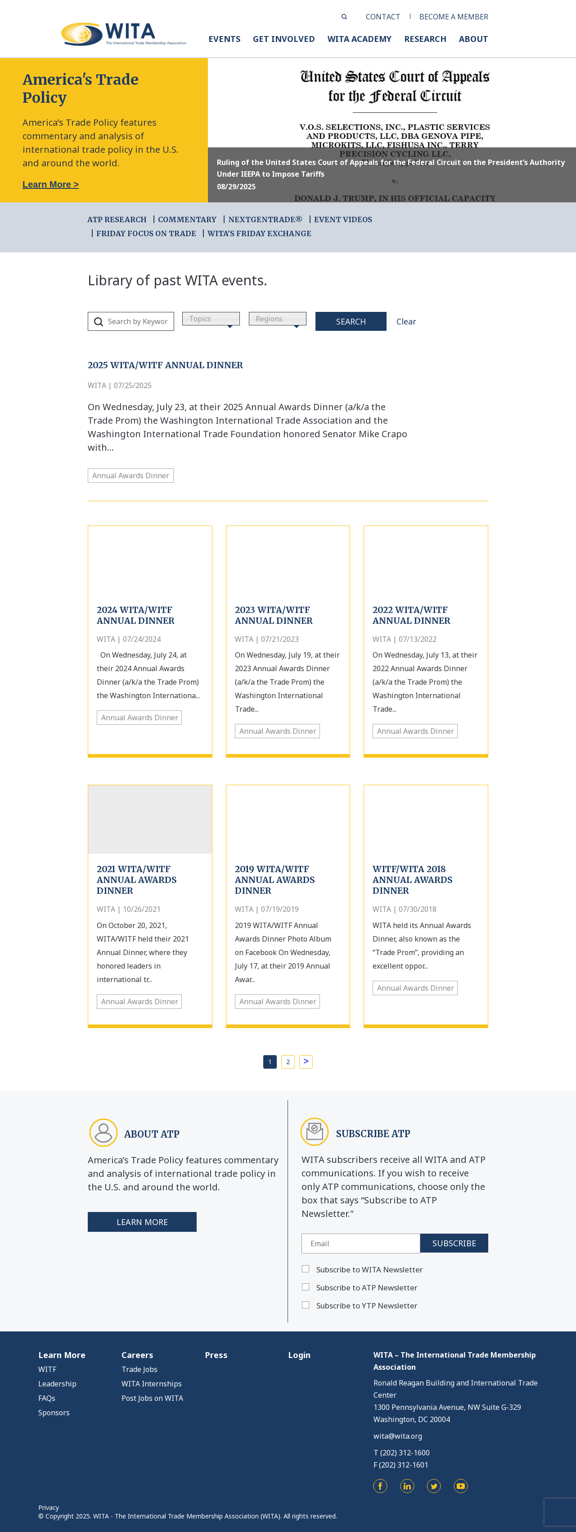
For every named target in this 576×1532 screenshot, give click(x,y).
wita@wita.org (398, 1436)
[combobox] (211, 318)
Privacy (48, 1507)
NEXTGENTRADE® (265, 219)
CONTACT (383, 17)
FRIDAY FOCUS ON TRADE (146, 233)
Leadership (57, 1384)
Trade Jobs (140, 1369)
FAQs (46, 1398)
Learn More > (50, 184)
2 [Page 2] (288, 1061)
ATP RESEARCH (117, 219)
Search (351, 321)
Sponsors (54, 1413)
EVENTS (224, 38)
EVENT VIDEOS (343, 219)
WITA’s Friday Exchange (259, 233)
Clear (406, 321)
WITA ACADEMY (360, 38)
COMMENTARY (187, 219)
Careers (137, 1354)
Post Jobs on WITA (152, 1398)
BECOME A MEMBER (453, 17)
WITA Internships (152, 1384)
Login (299, 1354)
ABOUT (473, 38)
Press (216, 1354)
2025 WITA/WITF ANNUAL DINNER (165, 365)
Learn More (142, 1221)
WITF (47, 1369)
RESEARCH (425, 38)
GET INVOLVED (284, 38)
